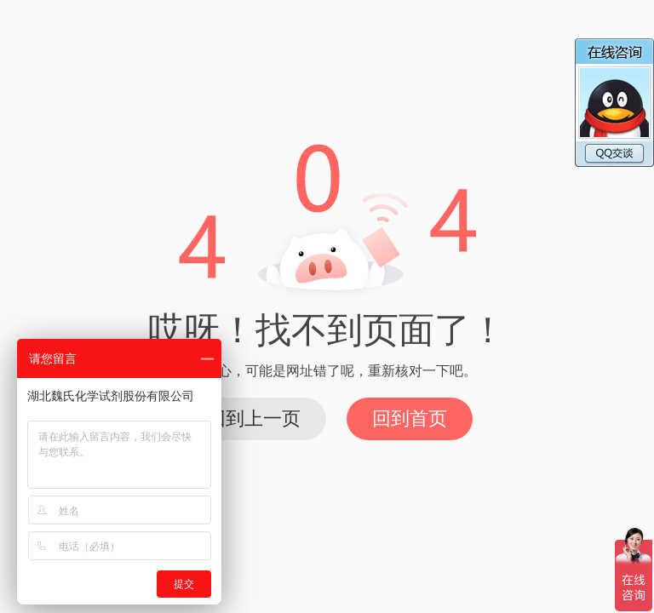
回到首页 (409, 418)
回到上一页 (254, 418)
